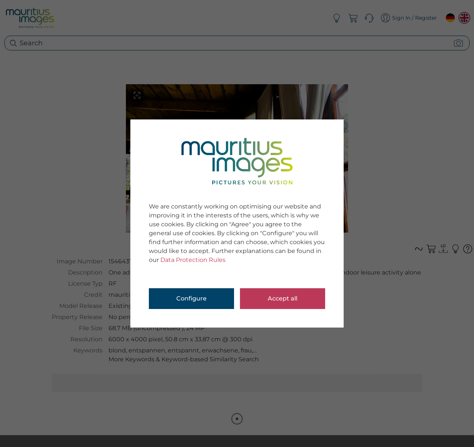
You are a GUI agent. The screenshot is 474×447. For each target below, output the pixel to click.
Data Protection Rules (193, 259)
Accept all (282, 298)
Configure (191, 298)
